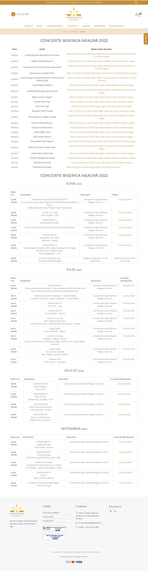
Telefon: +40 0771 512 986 (87, 527)
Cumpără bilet (129, 285)
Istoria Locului (116, 26)
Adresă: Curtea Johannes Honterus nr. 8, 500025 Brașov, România (87, 516)
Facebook (110, 511)
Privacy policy (48, 517)
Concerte (72, 26)
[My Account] (136, 14)
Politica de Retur (93, 552)
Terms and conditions (51, 513)
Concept (29, 26)
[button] (136, 2)
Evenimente (99, 26)
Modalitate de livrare (79, 552)
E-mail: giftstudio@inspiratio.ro (89, 523)
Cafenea (86, 26)
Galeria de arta (54, 26)
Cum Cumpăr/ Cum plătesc (61, 552)
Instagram (115, 511)
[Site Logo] (74, 14)
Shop (39, 26)
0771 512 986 (22, 14)
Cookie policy (48, 521)
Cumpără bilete (124, 199)
